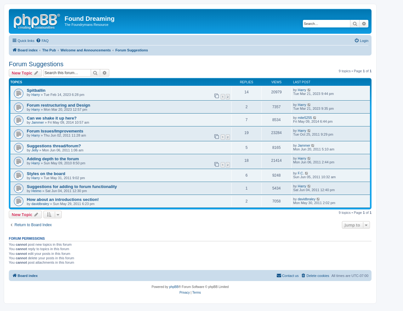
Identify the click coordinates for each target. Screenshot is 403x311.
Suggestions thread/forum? (54, 146)
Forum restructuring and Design (58, 105)
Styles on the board (46, 173)
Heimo (36, 191)
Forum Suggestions (36, 64)
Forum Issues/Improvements (55, 131)
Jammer (37, 122)
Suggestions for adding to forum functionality (72, 186)
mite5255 (305, 118)
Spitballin (36, 90)
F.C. (301, 173)
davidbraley (40, 204)
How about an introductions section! (63, 199)
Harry (35, 95)
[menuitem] (42, 40)
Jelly (34, 150)
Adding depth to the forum (53, 158)
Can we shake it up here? (52, 118)
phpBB (174, 287)
